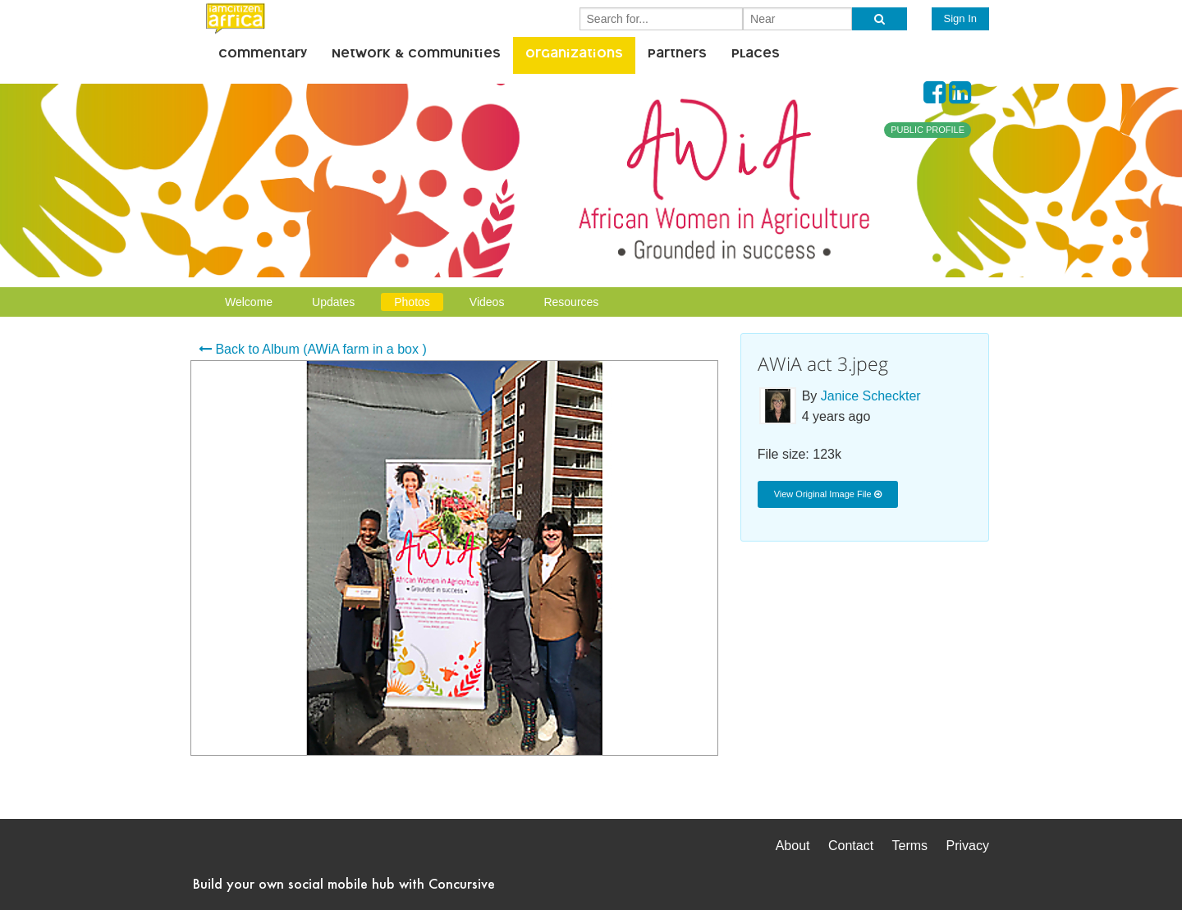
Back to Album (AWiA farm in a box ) (313, 349)
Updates (333, 302)
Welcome (249, 302)
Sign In (960, 18)
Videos (487, 302)
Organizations (574, 55)
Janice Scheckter (871, 396)
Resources (570, 302)
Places (755, 55)
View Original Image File (828, 494)
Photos (412, 302)
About (793, 846)
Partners (677, 55)
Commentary (262, 55)
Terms (910, 846)
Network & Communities (416, 55)
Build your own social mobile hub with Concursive (344, 883)
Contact (850, 846)
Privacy (967, 846)
